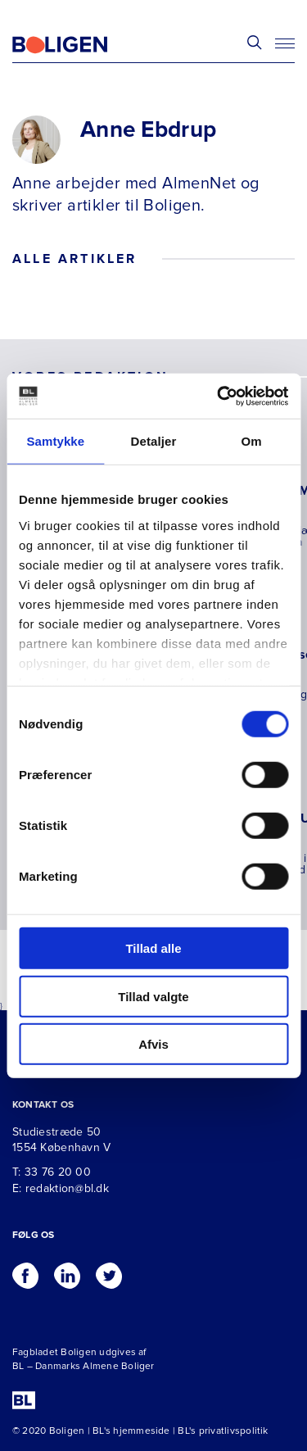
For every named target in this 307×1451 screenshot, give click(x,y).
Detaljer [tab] (154, 441)
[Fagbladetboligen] (80, 45)
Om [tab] (252, 441)
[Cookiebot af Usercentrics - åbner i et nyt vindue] (218, 395)
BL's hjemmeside (131, 1431)
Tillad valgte (153, 996)
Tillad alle (153, 948)
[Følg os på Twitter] (109, 1271)
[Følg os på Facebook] (25, 1271)
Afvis (153, 1044)
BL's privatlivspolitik (223, 1431)
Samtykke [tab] (55, 441)
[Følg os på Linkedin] (67, 1271)
